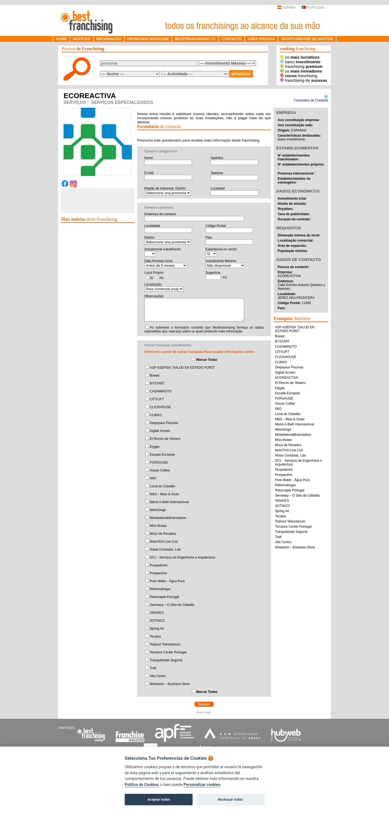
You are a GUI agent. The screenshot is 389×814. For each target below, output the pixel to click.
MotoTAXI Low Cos (164, 541)
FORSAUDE (159, 462)
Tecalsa (155, 636)
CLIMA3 (155, 415)
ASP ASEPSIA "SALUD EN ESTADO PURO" (182, 368)
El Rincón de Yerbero (165, 439)
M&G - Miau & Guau (164, 494)
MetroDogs (158, 510)
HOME (61, 39)
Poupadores (158, 565)
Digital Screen (160, 431)
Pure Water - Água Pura (167, 581)
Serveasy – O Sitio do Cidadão (172, 605)
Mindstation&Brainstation (168, 518)
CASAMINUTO (161, 391)
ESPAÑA (286, 8)
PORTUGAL (313, 8)
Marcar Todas (206, 360)
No (162, 278)
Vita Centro (158, 676)
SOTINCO (157, 621)
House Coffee (160, 470)
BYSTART (157, 383)
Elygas (155, 447)
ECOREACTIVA (286, 378)
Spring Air (157, 628)
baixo (300, 62)
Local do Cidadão (162, 486)
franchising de (303, 80)
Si (151, 278)
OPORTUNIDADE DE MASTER (307, 39)
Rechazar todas (230, 799)
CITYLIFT (157, 399)
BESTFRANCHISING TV (195, 39)
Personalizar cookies (202, 784)
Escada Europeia (162, 454)
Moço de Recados (163, 534)
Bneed (154, 375)
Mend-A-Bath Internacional (169, 502)
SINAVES (157, 613)
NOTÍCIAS (81, 39)
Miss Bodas (158, 526)
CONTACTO (232, 39)
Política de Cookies (141, 784)
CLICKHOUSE (160, 407)
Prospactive (158, 573)
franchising (301, 66)
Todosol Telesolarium (165, 644)
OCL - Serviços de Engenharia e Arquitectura (182, 557)
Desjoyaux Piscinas (164, 423)
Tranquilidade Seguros (166, 660)
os (299, 57)
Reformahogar (160, 589)
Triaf (153, 668)
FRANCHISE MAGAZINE (148, 39)
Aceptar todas (159, 799)
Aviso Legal (204, 712)
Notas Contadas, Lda (165, 549)
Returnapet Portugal (164, 597)
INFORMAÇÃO (108, 39)
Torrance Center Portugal (168, 652)
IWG (153, 478)
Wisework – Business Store (170, 684)
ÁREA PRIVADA (261, 39)
